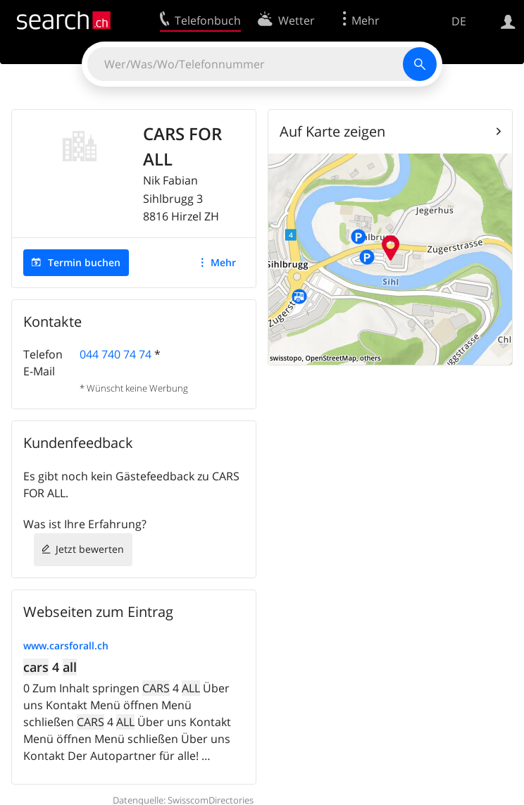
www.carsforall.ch (65, 645)
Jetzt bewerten (90, 549)
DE (458, 21)
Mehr (223, 262)
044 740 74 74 (115, 354)
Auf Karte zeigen (332, 131)
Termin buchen (84, 262)
